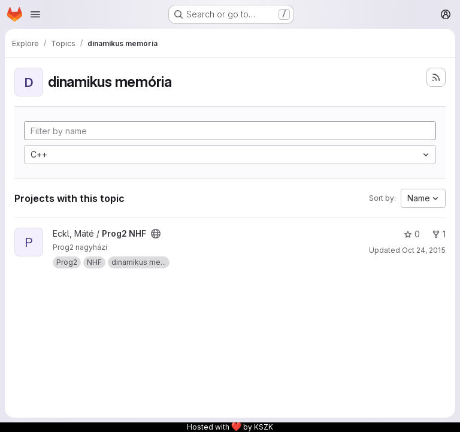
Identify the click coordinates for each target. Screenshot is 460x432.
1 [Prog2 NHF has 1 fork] (439, 234)
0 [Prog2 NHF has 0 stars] (412, 234)
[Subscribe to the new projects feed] (436, 77)
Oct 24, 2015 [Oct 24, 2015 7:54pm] (424, 250)
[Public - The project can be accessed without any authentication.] (156, 233)
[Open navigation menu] (35, 14)
